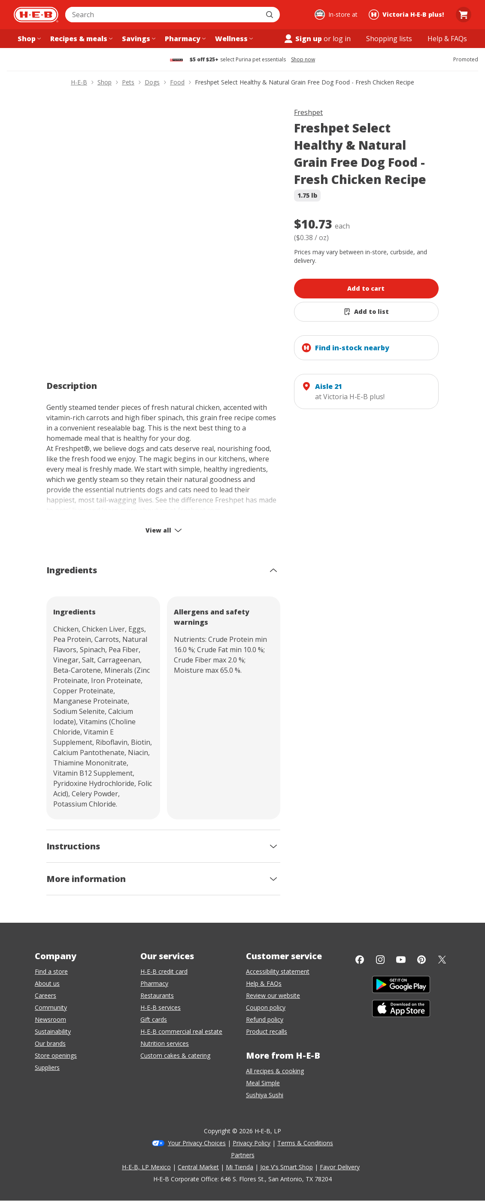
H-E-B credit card (164, 971)
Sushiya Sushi (264, 1095)
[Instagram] (380, 959)
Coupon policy (265, 1007)
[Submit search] (270, 14)
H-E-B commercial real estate (181, 1031)
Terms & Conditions (305, 1143)
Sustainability (53, 1031)
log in (342, 38)
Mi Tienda (239, 1167)
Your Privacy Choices (197, 1143)
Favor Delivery (340, 1167)
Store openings (56, 1055)
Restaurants (157, 995)
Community (51, 1007)
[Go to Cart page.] (463, 14)
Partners (243, 1155)
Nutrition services (164, 1043)
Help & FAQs (264, 983)
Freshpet (308, 112)
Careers (45, 995)
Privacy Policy (251, 1143)
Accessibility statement (277, 971)
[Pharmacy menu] (184, 38)
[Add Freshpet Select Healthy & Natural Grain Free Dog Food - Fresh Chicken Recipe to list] (366, 312)
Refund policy (264, 1019)
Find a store (51, 971)
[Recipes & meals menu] (80, 38)
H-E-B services (160, 1007)
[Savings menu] (138, 38)
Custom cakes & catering (175, 1055)
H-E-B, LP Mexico (146, 1167)
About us (47, 983)
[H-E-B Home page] (36, 14)
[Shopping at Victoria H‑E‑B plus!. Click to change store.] (407, 14)
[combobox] (163, 14)
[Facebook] (359, 959)
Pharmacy (154, 983)
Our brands (50, 1043)
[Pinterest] (421, 959)
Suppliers (47, 1067)
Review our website (273, 995)
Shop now (303, 59)
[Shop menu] (28, 38)
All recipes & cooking (275, 1071)
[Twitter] (442, 959)
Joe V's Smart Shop (286, 1167)
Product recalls (266, 1031)
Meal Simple (263, 1083)
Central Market (198, 1167)
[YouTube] (400, 959)
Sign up (302, 38)
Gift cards (153, 1019)
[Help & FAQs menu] (447, 38)
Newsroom (50, 1019)
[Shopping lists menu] (389, 38)
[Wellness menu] (233, 38)
